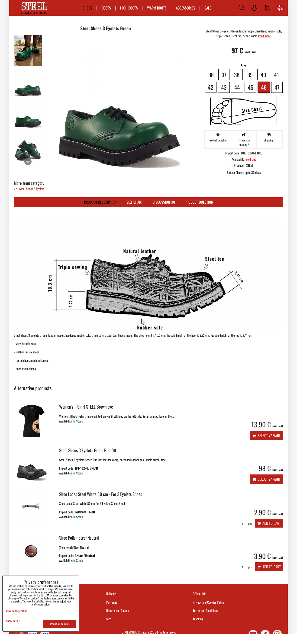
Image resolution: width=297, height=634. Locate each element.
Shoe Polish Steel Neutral (79, 537)
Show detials (13, 621)
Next (28, 161)
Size (109, 618)
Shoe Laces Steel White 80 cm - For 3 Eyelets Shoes (100, 494)
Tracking (198, 618)
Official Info (199, 593)
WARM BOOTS (155, 8)
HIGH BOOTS (128, 8)
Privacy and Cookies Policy (208, 602)
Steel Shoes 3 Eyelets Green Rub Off (87, 450)
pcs (245, 523)
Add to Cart (269, 523)
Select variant (266, 435)
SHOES (86, 8)
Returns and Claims (117, 610)
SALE (206, 8)
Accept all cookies (59, 623)
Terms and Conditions (205, 610)
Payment (111, 602)
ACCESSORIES (184, 8)
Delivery (111, 593)
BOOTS (105, 8)
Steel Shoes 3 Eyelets (31, 188)
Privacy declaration (16, 610)
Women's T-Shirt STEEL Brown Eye (86, 406)
